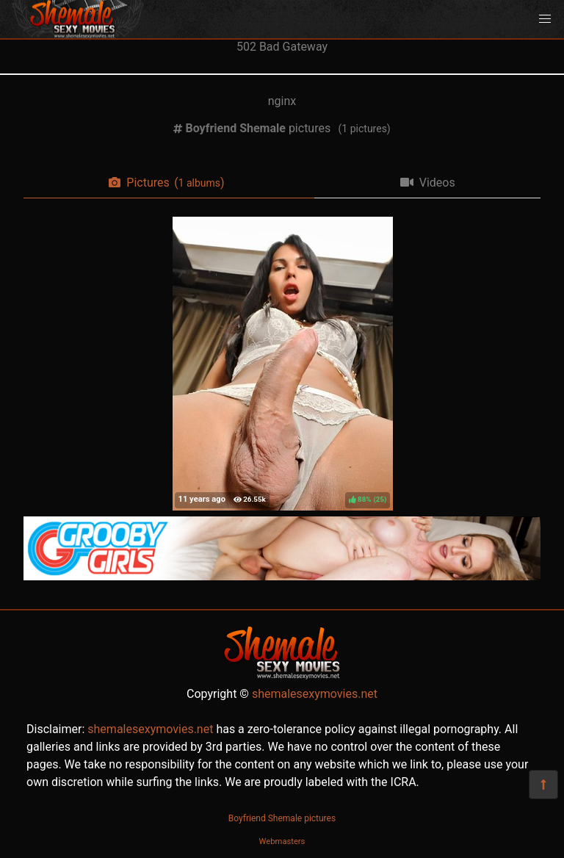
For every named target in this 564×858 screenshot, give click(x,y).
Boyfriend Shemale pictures (282, 818)
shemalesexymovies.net (314, 694)
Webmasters (282, 841)
